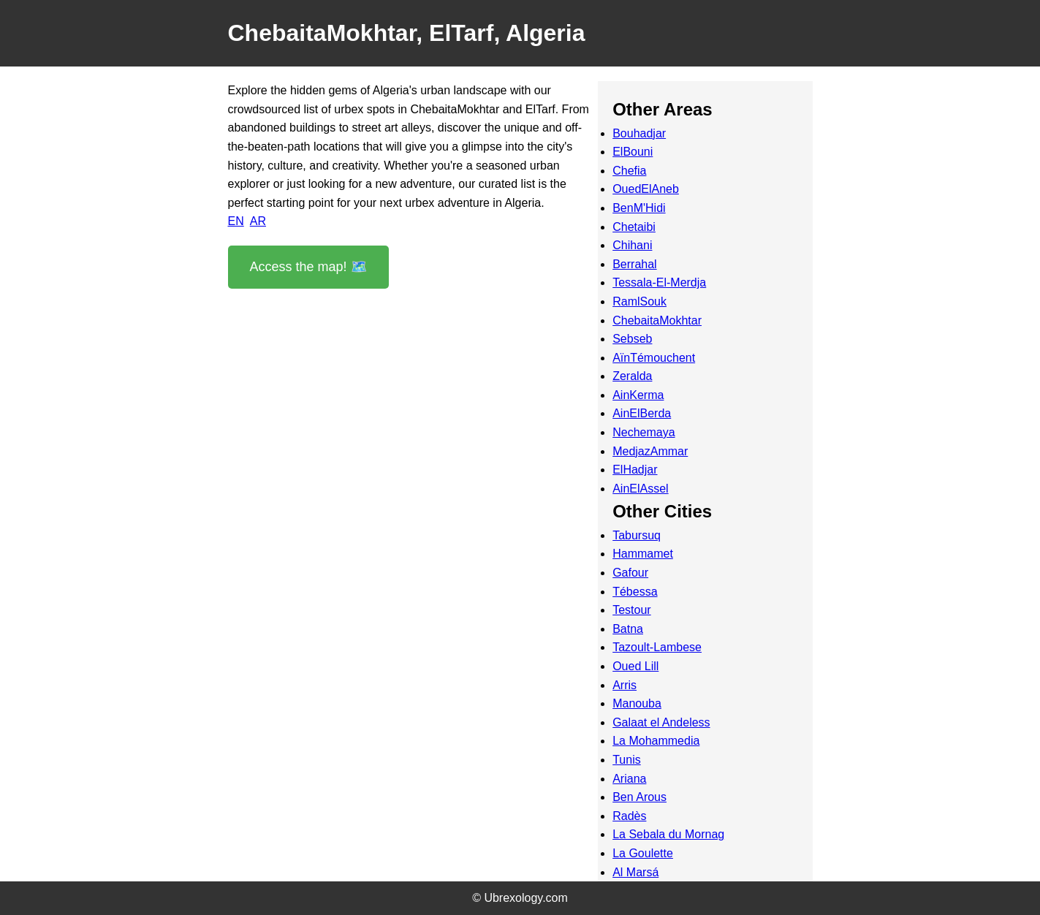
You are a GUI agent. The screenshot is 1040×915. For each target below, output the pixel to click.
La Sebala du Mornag (668, 834)
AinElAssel (640, 488)
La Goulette (642, 853)
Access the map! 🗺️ (308, 266)
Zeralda (632, 376)
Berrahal (634, 264)
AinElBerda (641, 413)
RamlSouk (639, 301)
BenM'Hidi (638, 208)
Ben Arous (639, 797)
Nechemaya (643, 432)
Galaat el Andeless (661, 722)
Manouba (636, 703)
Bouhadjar (639, 133)
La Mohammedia (655, 740)
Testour (631, 610)
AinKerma (638, 395)
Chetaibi (634, 227)
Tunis (626, 759)
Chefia (629, 170)
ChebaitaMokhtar (657, 320)
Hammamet (642, 553)
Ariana (629, 778)
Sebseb (632, 339)
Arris (624, 685)
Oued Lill (635, 666)
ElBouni (632, 151)
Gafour (630, 572)
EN (236, 221)
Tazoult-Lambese (657, 647)
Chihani (632, 245)
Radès (629, 816)
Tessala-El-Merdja (659, 282)
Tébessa (634, 591)
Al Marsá (635, 872)
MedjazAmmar (650, 451)
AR (258, 221)
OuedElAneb (645, 189)
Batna (627, 629)
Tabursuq (636, 535)
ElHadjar (634, 469)
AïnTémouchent (653, 358)
